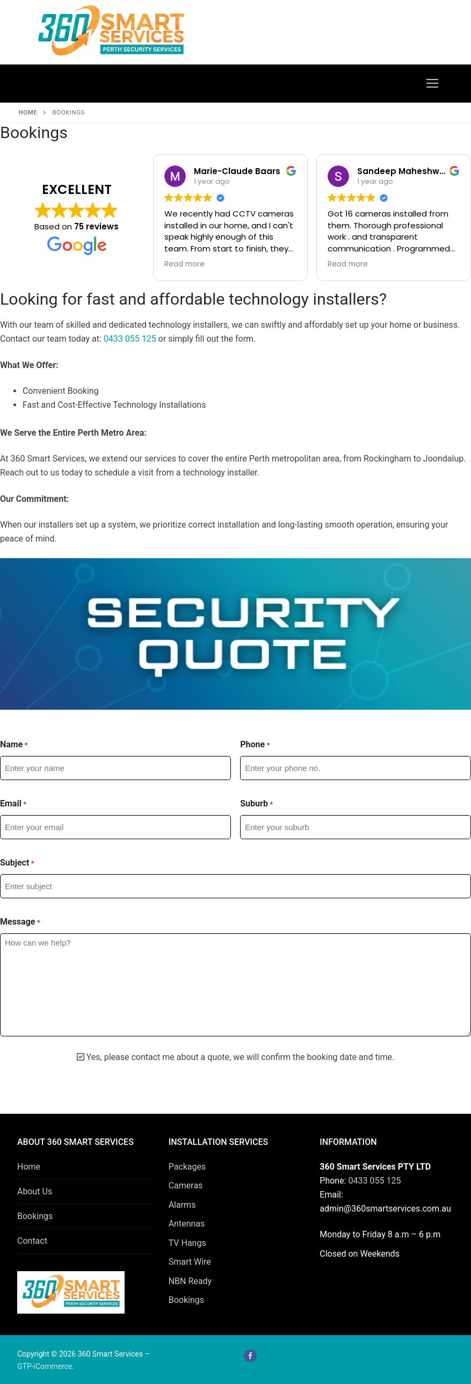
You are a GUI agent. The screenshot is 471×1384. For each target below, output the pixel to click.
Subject (17, 863)
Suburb (256, 804)
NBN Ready (190, 1281)
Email (13, 804)
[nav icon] (432, 84)
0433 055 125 (130, 339)
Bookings (35, 1216)
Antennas (187, 1224)
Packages (187, 1167)
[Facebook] (250, 1356)
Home (28, 112)
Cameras (186, 1185)
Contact (32, 1241)
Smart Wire (190, 1262)
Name (14, 745)
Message (20, 922)
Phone (255, 745)
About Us (34, 1191)
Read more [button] (184, 264)
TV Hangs (187, 1243)
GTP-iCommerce (44, 1366)
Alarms (182, 1205)
